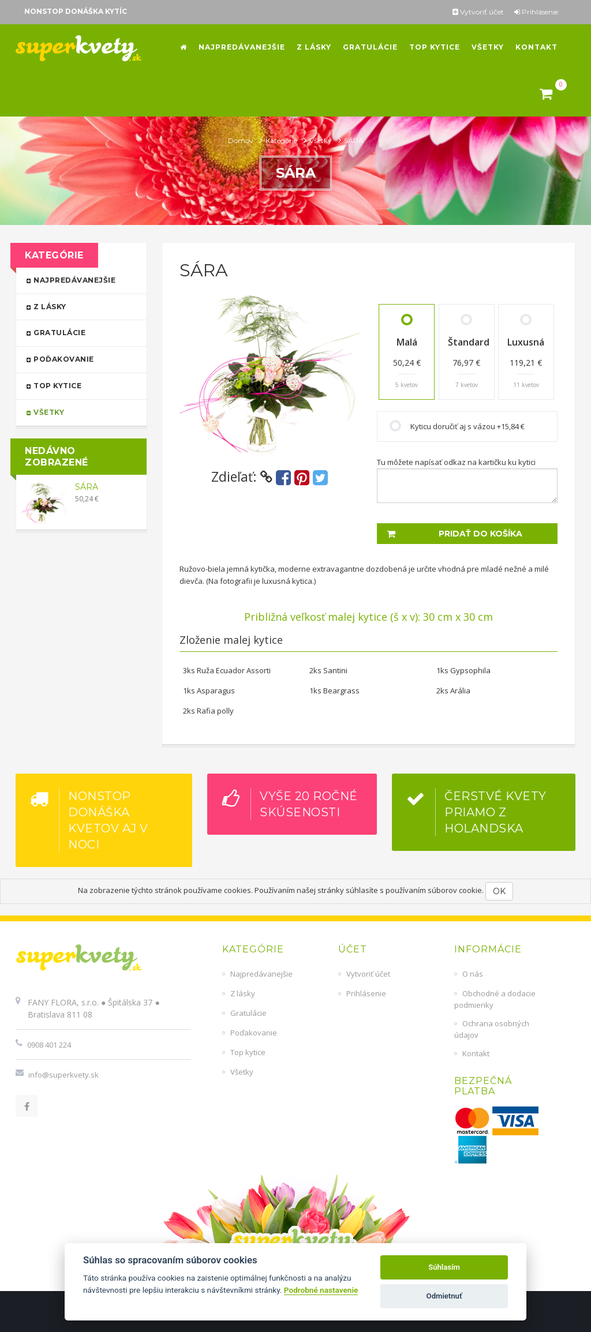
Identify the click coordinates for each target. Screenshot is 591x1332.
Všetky (321, 140)
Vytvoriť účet (478, 11)
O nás (472, 974)
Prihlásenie (536, 11)
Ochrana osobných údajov (491, 1029)
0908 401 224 (49, 1045)
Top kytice (76, 385)
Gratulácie (76, 332)
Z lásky (76, 306)
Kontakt (475, 1053)
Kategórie (282, 140)
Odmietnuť (444, 1296)
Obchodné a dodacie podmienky (495, 999)
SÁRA (86, 487)
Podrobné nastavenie (321, 1290)
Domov (241, 140)
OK (499, 891)
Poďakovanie (76, 358)
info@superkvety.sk (63, 1075)
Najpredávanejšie (76, 279)
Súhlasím (444, 1267)
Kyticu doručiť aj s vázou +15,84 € (467, 426)
